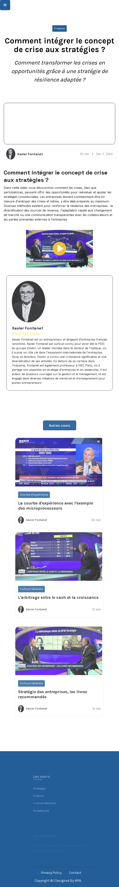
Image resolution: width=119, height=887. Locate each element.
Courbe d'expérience (34, 509)
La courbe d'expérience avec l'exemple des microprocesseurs (55, 520)
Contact (84, 872)
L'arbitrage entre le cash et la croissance (58, 612)
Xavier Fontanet (36, 154)
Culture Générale (31, 603)
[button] (5, 5)
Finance (59, 28)
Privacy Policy (60, 872)
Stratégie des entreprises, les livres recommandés (52, 709)
